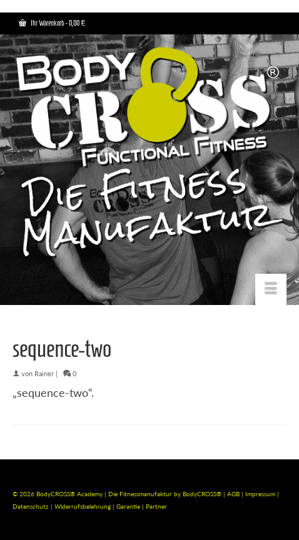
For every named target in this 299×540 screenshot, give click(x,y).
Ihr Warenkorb (52, 23)
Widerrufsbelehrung (83, 506)
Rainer (44, 373)
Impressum (260, 494)
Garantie (129, 506)
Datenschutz (32, 506)
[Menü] (270, 289)
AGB (233, 494)
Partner (156, 506)
